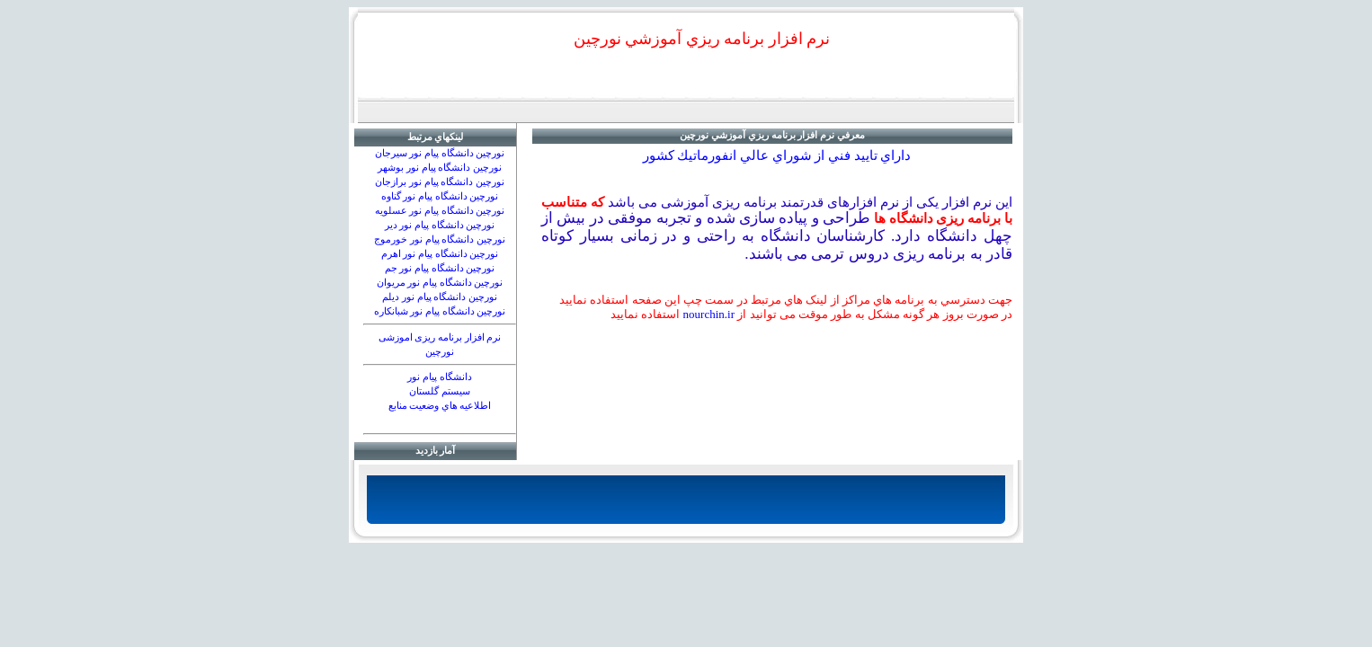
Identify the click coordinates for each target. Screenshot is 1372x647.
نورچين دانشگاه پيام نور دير (440, 225)
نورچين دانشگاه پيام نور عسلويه (440, 211)
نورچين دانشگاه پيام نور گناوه (440, 196)
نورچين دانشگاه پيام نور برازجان (439, 182)
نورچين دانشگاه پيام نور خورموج (439, 239)
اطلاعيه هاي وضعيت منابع (440, 406)
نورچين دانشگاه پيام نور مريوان (440, 283)
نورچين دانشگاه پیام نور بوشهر (440, 168)
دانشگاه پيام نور (439, 377)
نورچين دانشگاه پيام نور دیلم (439, 297)
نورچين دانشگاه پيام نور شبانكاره (440, 311)
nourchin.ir (709, 314)
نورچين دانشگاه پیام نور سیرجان (440, 153)
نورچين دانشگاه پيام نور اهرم (440, 254)
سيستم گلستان (439, 391)
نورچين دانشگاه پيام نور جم (440, 268)
